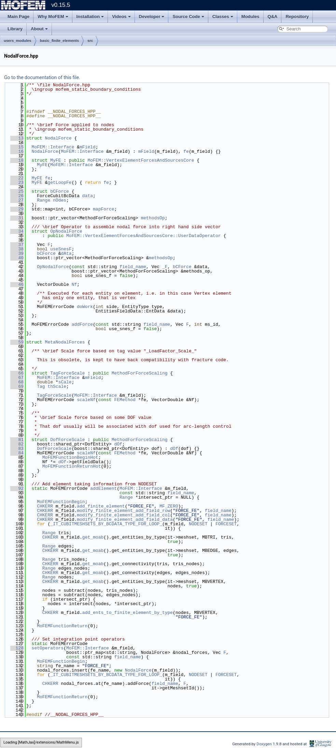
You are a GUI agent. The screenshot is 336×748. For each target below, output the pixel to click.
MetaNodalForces (65, 342)
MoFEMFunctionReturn (62, 626)
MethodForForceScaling (140, 373)
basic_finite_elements (59, 41)
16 (17, 151)
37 (17, 244)
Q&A (273, 16)
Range (43, 200)
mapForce (103, 209)
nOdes (59, 200)
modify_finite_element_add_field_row (123, 511)
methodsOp (153, 218)
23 (17, 182)
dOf (118, 444)
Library (15, 28)
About (39, 28)
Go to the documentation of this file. (42, 77)
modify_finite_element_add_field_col (123, 515)
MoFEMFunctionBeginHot (70, 457)
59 (17, 342)
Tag (41, 386)
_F (165, 267)
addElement (103, 488)
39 (17, 253)
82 (17, 444)
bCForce (59, 191)
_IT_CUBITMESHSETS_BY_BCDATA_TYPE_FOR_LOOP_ (106, 524)
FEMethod (124, 400)
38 (17, 249)
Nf (74, 284)
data (87, 196)
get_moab (92, 537)
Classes (222, 16)
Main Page (18, 16)
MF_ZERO (168, 506)
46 (17, 284)
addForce (82, 324)
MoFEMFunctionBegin (61, 502)
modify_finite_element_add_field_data (125, 519)
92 (17, 488)
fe (186, 151)
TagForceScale (67, 373)
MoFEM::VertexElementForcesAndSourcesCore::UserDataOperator (143, 236)
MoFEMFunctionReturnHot (71, 466)
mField (88, 147)
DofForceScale (67, 440)
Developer (152, 16)
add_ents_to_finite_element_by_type (127, 613)
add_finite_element (101, 506)
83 (17, 448)
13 (17, 138)
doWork (85, 307)
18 (17, 160)
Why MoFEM (53, 16)
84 (17, 453)
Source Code (188, 16)
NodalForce (58, 138)
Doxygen (264, 744)
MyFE (55, 160)
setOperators (48, 648)
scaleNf (86, 400)
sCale (65, 382)
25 (17, 191)
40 (17, 258)
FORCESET (226, 524)
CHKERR (45, 506)
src (90, 41)
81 (17, 440)
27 (17, 200)
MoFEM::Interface (53, 147)
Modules (250, 16)
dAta (66, 253)
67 (17, 378)
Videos (121, 16)
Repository (297, 16)
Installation (90, 16)
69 (17, 386)
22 (17, 178)
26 (17, 196)
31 (17, 218)
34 (17, 231)
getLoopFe (59, 182)
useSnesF (60, 249)
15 (17, 147)
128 (17, 648)
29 (17, 209)
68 (17, 382)
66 (17, 373)
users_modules (17, 41)
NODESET (198, 524)
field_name (133, 267)
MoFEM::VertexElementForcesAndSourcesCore (140, 160)
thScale (56, 386)
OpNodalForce (66, 231)
